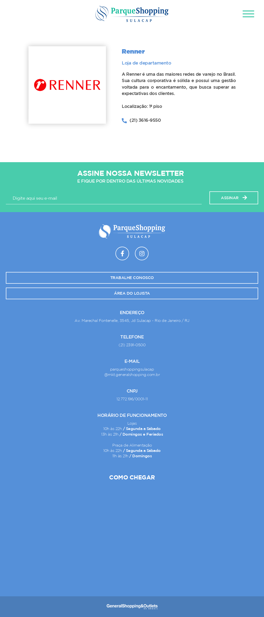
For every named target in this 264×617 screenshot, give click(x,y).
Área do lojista (132, 293)
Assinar (234, 197)
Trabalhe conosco (132, 278)
